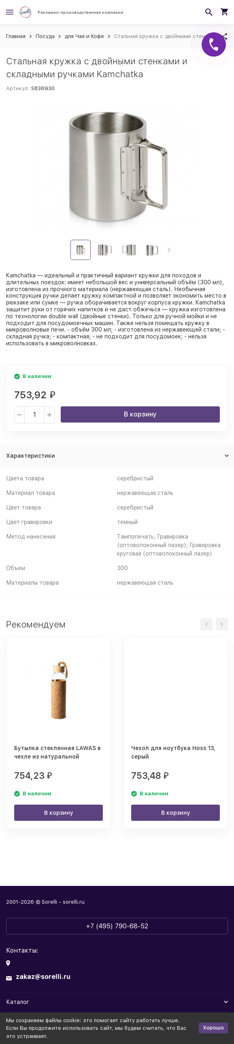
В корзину (140, 414)
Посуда (45, 36)
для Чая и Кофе (84, 36)
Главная (16, 36)
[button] (169, 250)
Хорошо (213, 1028)
